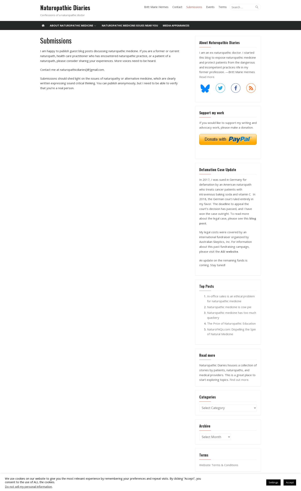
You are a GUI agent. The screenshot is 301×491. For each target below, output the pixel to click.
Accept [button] (290, 482)
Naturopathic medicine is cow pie (230, 302)
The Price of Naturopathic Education (232, 319)
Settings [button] (273, 482)
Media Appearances (176, 25)
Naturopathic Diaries (64, 7)
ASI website (230, 247)
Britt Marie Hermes (157, 7)
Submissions (196, 7)
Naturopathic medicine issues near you (130, 25)
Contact (179, 7)
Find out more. (240, 375)
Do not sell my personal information (28, 486)
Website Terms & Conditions (219, 460)
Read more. (208, 77)
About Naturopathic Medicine (71, 25)
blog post (248, 219)
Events (211, 7)
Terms (224, 7)
